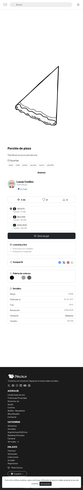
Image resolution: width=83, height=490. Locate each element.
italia (18, 165)
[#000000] (12, 278)
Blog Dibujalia (13, 413)
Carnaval (11, 438)
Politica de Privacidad (17, 398)
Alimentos (69, 315)
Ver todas (12, 441)
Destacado (12, 454)
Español (16, 473)
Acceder (11, 460)
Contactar (12, 417)
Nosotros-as (13, 401)
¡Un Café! (22, 189)
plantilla (50, 165)
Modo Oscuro (15, 467)
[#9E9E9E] (23, 278)
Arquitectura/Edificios (17, 432)
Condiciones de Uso (16, 395)
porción (33, 165)
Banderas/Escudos (16, 435)
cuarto (41, 165)
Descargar (41, 235)
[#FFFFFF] (18, 278)
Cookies (11, 407)
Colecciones (13, 457)
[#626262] (29, 278)
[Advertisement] (42, 35)
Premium (12, 450)
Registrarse (13, 463)
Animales (12, 429)
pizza (11, 165)
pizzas (24, 165)
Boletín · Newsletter (16, 410)
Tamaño (41, 320)
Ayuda (10, 404)
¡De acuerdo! (45, 484)
